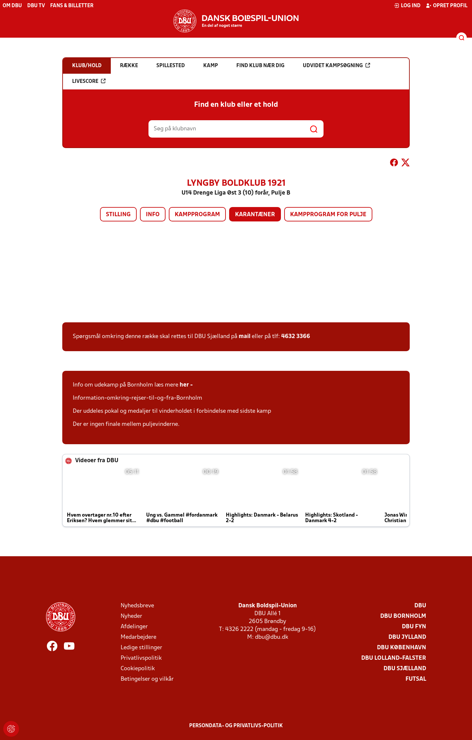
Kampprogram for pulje (328, 215)
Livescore (89, 81)
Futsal (415, 679)
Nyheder (131, 616)
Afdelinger (134, 627)
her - (187, 385)
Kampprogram (197, 215)
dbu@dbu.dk (271, 637)
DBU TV (36, 6)
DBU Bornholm (403, 616)
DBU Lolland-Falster (393, 658)
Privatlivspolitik (141, 658)
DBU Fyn (414, 627)
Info (153, 215)
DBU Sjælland (405, 669)
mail (244, 336)
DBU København (401, 648)
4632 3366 (295, 336)
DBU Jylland (407, 637)
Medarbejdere (138, 637)
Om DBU (12, 6)
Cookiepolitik (138, 669)
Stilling (118, 215)
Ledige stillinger (141, 648)
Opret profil (446, 6)
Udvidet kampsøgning (336, 65)
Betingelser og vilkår (147, 679)
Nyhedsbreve (137, 606)
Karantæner (255, 215)
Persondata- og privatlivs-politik (236, 726)
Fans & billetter (71, 6)
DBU (420, 606)
